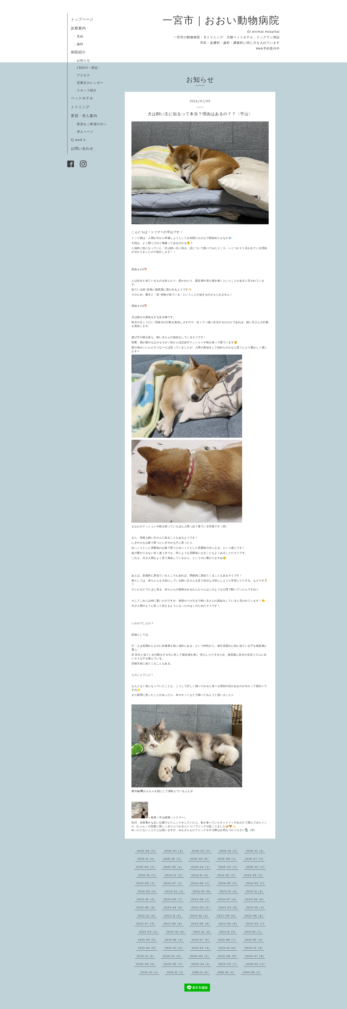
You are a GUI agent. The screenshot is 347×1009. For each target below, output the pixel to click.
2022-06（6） (173, 923)
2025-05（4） (173, 867)
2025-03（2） (228, 867)
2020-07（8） (255, 956)
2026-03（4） (174, 850)
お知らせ (83, 60)
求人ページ (85, 132)
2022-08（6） (254, 915)
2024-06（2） (201, 883)
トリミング (80, 107)
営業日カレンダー (90, 83)
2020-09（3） (200, 956)
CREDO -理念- (88, 68)
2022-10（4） (200, 915)
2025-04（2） (201, 867)
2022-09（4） (227, 915)
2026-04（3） (147, 850)
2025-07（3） (255, 858)
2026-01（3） (229, 850)
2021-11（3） (228, 931)
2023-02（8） (229, 907)
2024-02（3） (175, 891)
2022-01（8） (176, 931)
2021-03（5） (174, 948)
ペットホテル (82, 98)
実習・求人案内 (84, 115)
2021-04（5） (147, 948)
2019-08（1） (252, 972)
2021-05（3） (254, 939)
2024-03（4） (147, 891)
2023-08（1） (200, 899)
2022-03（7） (256, 923)
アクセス (83, 75)
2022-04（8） (228, 923)
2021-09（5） (147, 939)
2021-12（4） (202, 931)
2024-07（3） (173, 883)
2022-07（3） (146, 923)
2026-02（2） (202, 850)
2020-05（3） (174, 964)
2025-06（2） (146, 867)
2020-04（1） (201, 964)
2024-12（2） (174, 875)
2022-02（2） (149, 931)
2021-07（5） (201, 939)
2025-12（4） (255, 850)
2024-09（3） (254, 875)
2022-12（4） (147, 915)
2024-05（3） (228, 883)
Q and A (80, 139)
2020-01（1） (149, 972)
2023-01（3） (256, 907)
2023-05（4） (146, 907)
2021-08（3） (174, 939)
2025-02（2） (256, 867)
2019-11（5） (201, 972)
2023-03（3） (201, 907)
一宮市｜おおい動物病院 (221, 20)
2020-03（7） (228, 964)
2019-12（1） (176, 972)
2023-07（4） (228, 899)
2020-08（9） (228, 956)
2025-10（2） (173, 858)
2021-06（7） (227, 939)
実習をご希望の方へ (92, 124)
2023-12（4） (229, 891)
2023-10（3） (146, 899)
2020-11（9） (146, 956)
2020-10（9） (172, 956)
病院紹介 (78, 52)
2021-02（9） (201, 948)
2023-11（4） (255, 891)
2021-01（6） (227, 948)
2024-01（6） (202, 891)
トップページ (82, 19)
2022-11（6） (173, 915)
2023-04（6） (174, 907)
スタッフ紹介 (87, 90)
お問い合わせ (82, 148)
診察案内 (78, 28)
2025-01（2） (147, 875)
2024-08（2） (146, 883)
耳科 (80, 36)
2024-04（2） (256, 883)
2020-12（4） (254, 948)
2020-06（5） (146, 964)
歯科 (80, 44)
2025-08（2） (227, 858)
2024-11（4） (200, 875)
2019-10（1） (226, 972)
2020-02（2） (256, 964)
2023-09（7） (173, 899)
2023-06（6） (255, 899)
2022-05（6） (201, 923)
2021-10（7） (253, 931)
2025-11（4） (146, 858)
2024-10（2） (227, 875)
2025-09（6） (200, 858)
